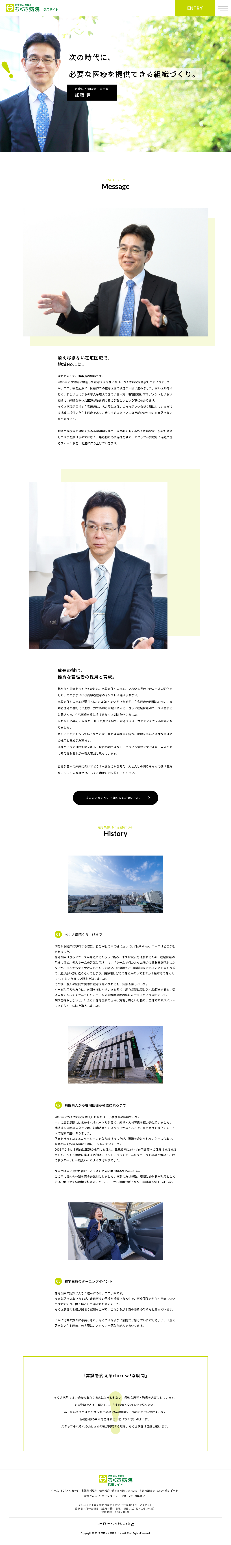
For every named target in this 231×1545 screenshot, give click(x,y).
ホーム (55, 1490)
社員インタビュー (109, 1496)
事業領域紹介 (89, 1490)
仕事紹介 (104, 1490)
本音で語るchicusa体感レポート (158, 1490)
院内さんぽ (90, 1496)
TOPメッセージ (70, 1490)
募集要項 (140, 1496)
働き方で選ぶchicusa (124, 1490)
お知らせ (127, 1496)
